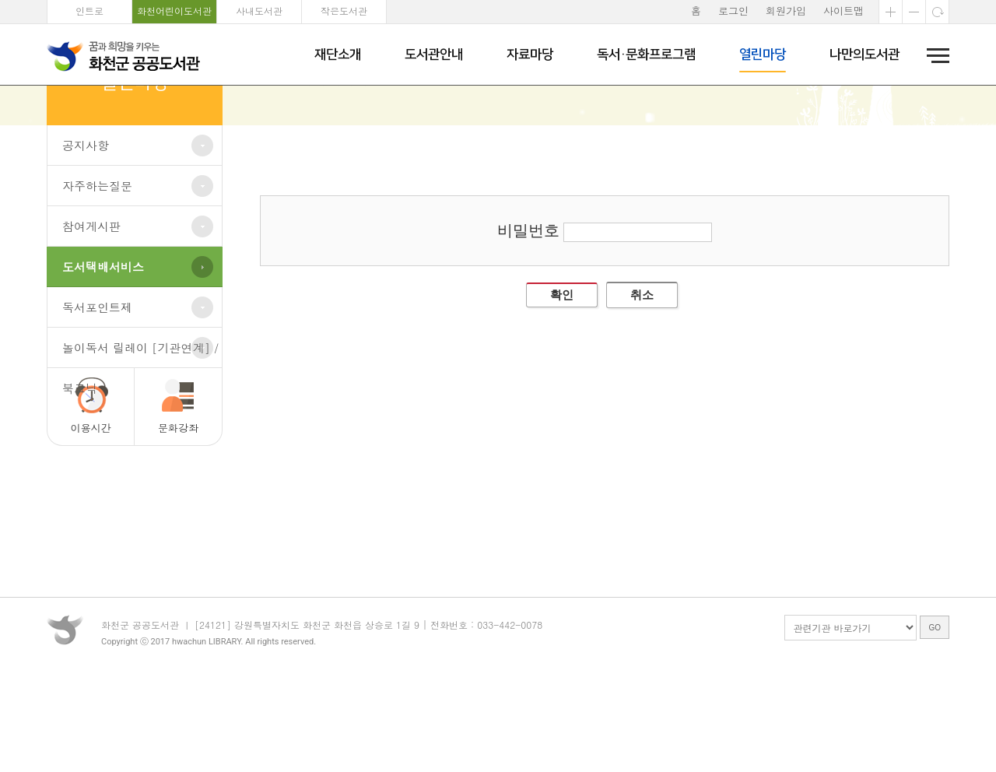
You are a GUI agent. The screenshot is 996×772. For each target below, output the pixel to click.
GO (934, 728)
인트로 (89, 10)
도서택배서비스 (103, 351)
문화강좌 (178, 512)
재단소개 (337, 54)
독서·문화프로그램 (646, 54)
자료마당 (530, 54)
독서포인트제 (97, 392)
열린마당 (762, 54)
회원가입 (786, 10)
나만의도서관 (864, 54)
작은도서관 (344, 10)
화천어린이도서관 (174, 10)
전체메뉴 (933, 55)
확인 (561, 379)
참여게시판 (91, 311)
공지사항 (85, 230)
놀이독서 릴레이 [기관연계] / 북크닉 (140, 438)
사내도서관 (259, 10)
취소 (642, 380)
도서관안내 (434, 54)
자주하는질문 (97, 270)
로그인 (733, 10)
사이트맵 (843, 10)
